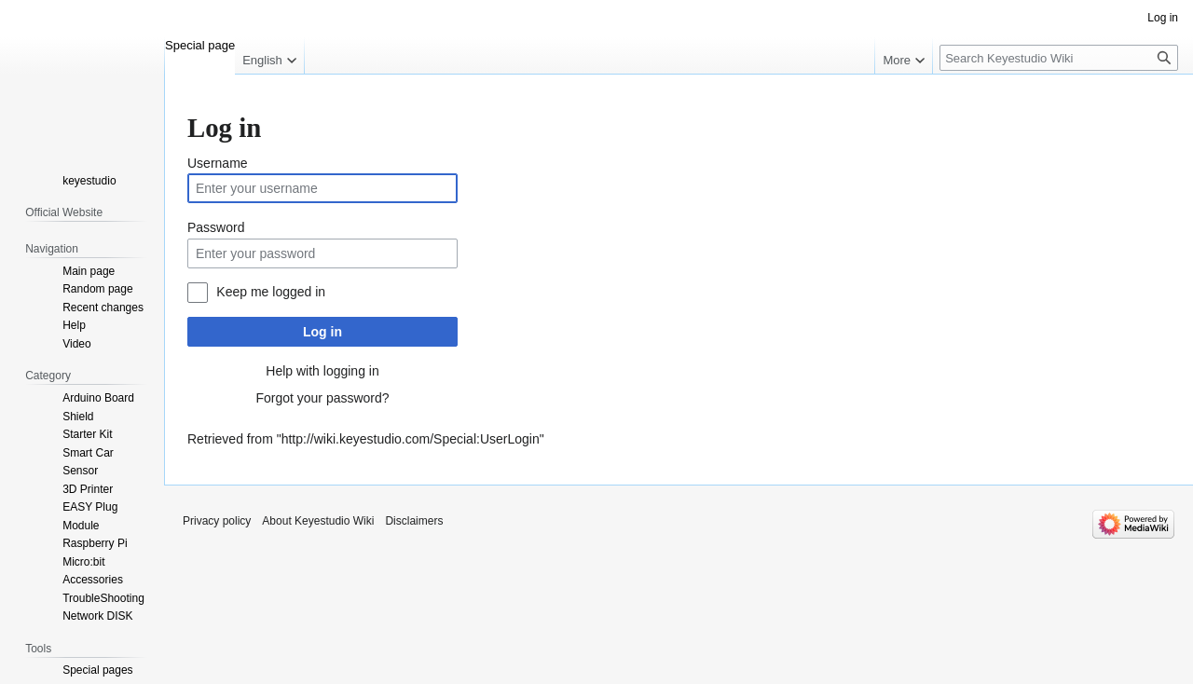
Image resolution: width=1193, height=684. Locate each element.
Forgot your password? (322, 397)
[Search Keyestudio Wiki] (1058, 58)
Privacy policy (217, 520)
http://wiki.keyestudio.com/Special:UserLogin (410, 438)
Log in (322, 331)
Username (217, 163)
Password (215, 227)
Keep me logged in (270, 291)
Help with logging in (322, 370)
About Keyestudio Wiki (318, 520)
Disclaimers (414, 520)
